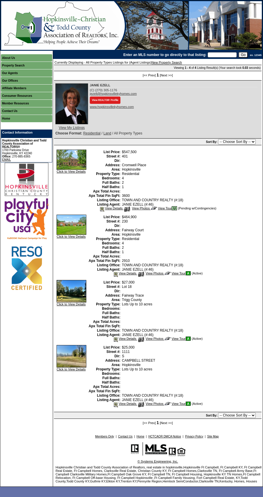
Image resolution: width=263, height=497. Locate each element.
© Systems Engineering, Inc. (158, 461)
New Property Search (166, 62)
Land (107, 133)
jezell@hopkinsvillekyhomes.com (113, 93)
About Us (8, 58)
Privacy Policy (194, 436)
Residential (91, 133)
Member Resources (15, 103)
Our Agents (10, 73)
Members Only (104, 436)
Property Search (13, 65)
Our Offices (10, 80)
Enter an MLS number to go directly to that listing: (164, 55)
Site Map (213, 436)
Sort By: (212, 142)
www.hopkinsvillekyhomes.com (112, 106)
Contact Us (9, 111)
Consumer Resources (17, 95)
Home (6, 118)
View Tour (161, 208)
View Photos (137, 208)
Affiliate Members (14, 88)
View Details (111, 208)
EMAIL (6, 159)
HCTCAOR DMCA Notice (164, 436)
